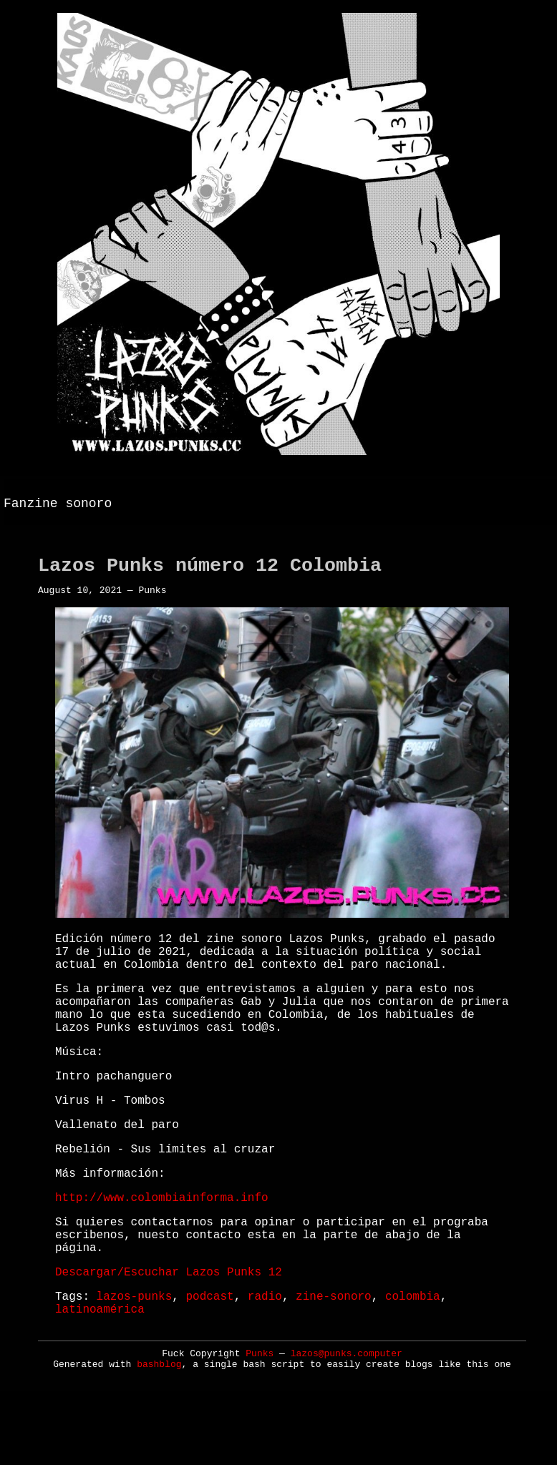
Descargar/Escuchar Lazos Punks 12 (168, 1335)
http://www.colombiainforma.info (161, 1249)
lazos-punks (135, 1362)
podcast (209, 1362)
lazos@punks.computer (346, 1423)
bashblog (159, 1434)
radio (265, 1362)
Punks (259, 1423)
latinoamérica (100, 1378)
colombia (412, 1362)
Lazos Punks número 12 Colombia (210, 574)
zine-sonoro (334, 1362)
